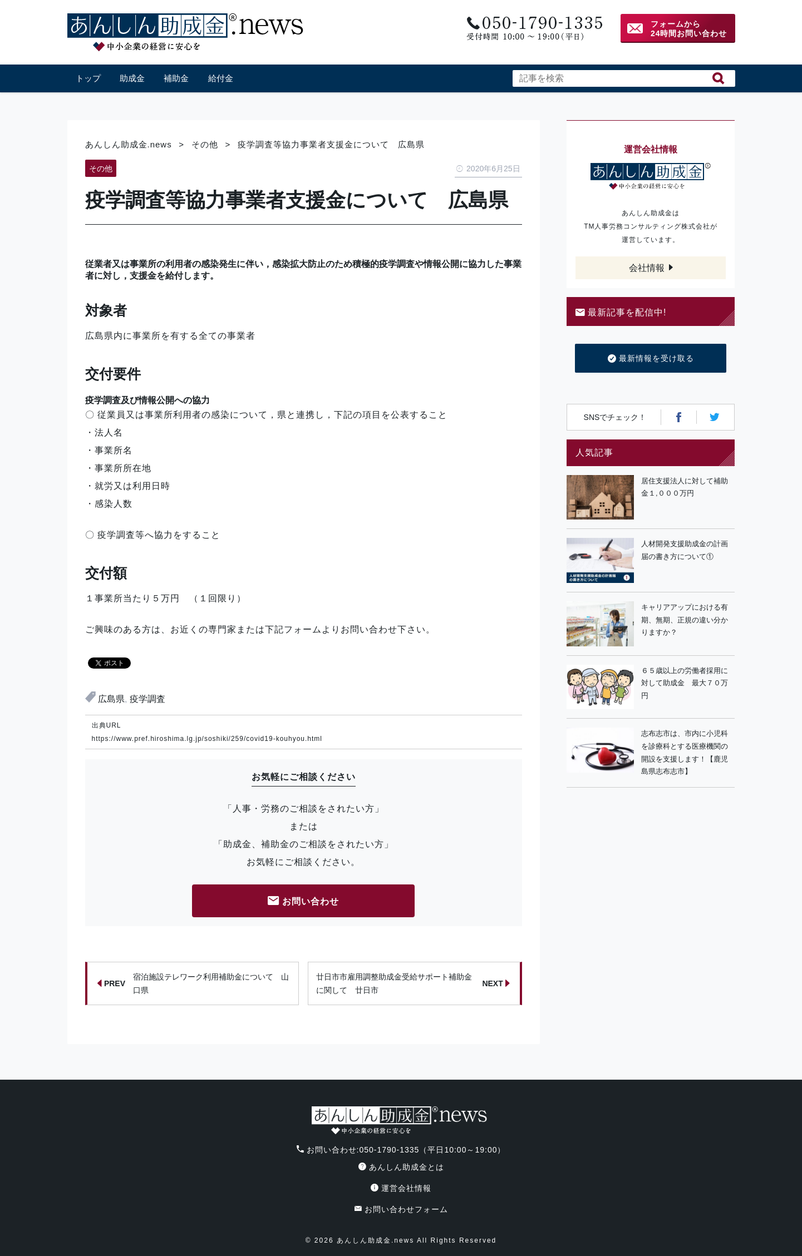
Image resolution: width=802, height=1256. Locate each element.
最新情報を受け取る (651, 359)
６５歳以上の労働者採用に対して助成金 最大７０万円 (684, 683)
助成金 (132, 78)
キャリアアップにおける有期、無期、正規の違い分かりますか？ (684, 620)
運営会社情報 (401, 1188)
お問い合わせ (303, 902)
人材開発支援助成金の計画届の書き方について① (684, 550)
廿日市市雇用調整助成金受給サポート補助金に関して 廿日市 (413, 983)
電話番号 (533, 29)
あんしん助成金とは (401, 1167)
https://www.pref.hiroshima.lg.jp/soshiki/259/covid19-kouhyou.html (207, 739)
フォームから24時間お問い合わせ (689, 28)
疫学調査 (147, 699)
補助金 (176, 78)
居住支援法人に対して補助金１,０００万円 (684, 487)
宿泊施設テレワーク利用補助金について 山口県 (193, 983)
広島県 (111, 699)
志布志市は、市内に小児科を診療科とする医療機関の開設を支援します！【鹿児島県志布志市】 (684, 752)
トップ (88, 78)
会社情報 (647, 268)
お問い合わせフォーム (401, 1209)
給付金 (220, 78)
